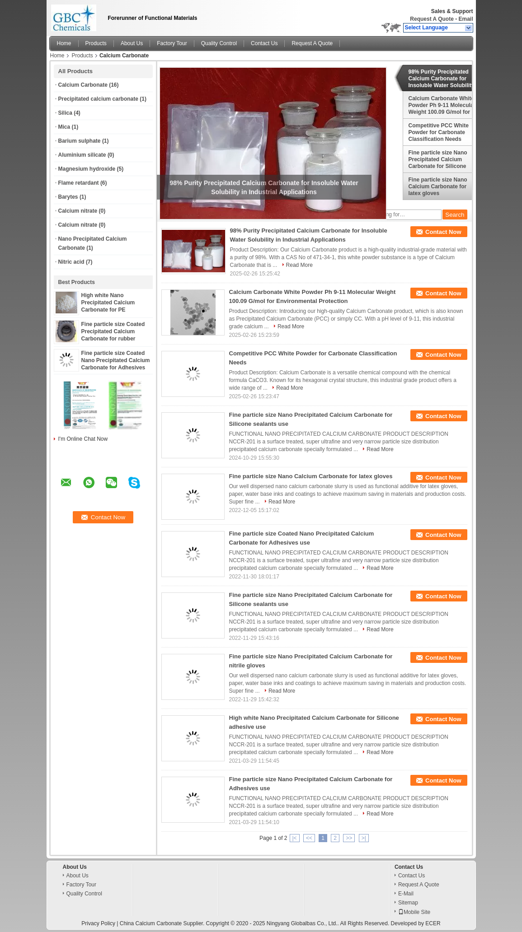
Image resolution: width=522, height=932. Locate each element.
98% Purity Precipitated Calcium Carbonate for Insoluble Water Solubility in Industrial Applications (442, 79)
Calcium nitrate (78, 211)
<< (309, 838)
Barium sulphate (79, 141)
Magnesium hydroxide (87, 169)
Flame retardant (78, 183)
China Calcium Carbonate (151, 923)
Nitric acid (71, 262)
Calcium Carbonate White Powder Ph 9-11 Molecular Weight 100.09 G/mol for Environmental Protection (442, 105)
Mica (64, 127)
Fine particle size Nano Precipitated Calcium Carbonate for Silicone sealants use (438, 159)
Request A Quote (431, 19)
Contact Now (443, 231)
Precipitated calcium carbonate (98, 99)
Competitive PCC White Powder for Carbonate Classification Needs (439, 132)
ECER (432, 923)
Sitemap (408, 902)
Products (96, 43)
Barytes (68, 197)
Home (64, 43)
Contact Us (264, 43)
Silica (65, 113)
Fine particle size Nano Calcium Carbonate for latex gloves (438, 186)
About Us (132, 43)
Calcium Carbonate (83, 85)
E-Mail (406, 893)
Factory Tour (172, 43)
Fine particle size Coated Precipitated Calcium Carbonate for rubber (113, 331)
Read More (299, 265)
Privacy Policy (98, 923)
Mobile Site (414, 912)
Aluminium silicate (82, 155)
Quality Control (219, 43)
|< (294, 838)
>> (349, 838)
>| (364, 838)
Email (465, 19)
